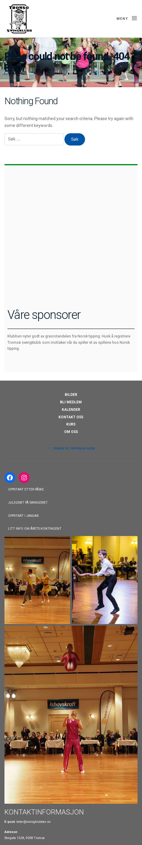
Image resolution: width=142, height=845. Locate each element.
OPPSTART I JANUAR (23, 516)
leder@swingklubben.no (33, 822)
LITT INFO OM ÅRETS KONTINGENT (34, 529)
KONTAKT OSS (70, 417)
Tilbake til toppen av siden (71, 448)
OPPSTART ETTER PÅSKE (26, 489)
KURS (70, 424)
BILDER (71, 395)
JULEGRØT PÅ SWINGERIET (28, 503)
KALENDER (71, 410)
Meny (127, 18)
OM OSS (71, 432)
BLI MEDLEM (71, 402)
